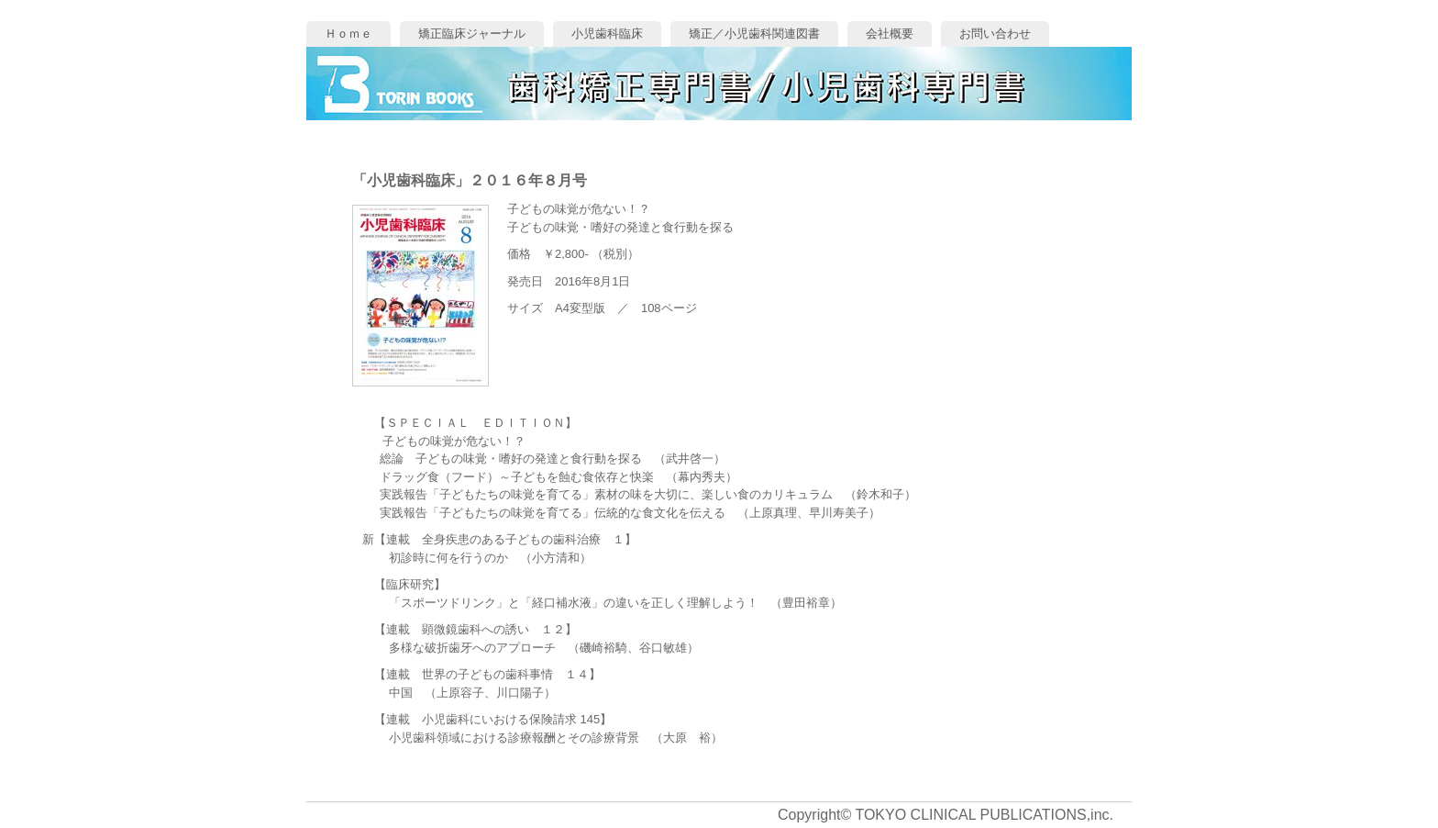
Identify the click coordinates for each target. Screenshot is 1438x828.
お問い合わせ (995, 33)
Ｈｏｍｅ (348, 33)
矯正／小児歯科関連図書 (754, 33)
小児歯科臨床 (607, 33)
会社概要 (889, 33)
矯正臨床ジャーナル (471, 33)
